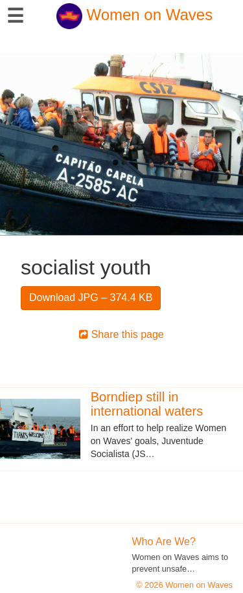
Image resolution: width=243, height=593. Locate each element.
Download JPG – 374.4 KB (90, 297)
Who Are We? (164, 541)
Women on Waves (134, 14)
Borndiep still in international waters (147, 404)
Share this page (121, 334)
